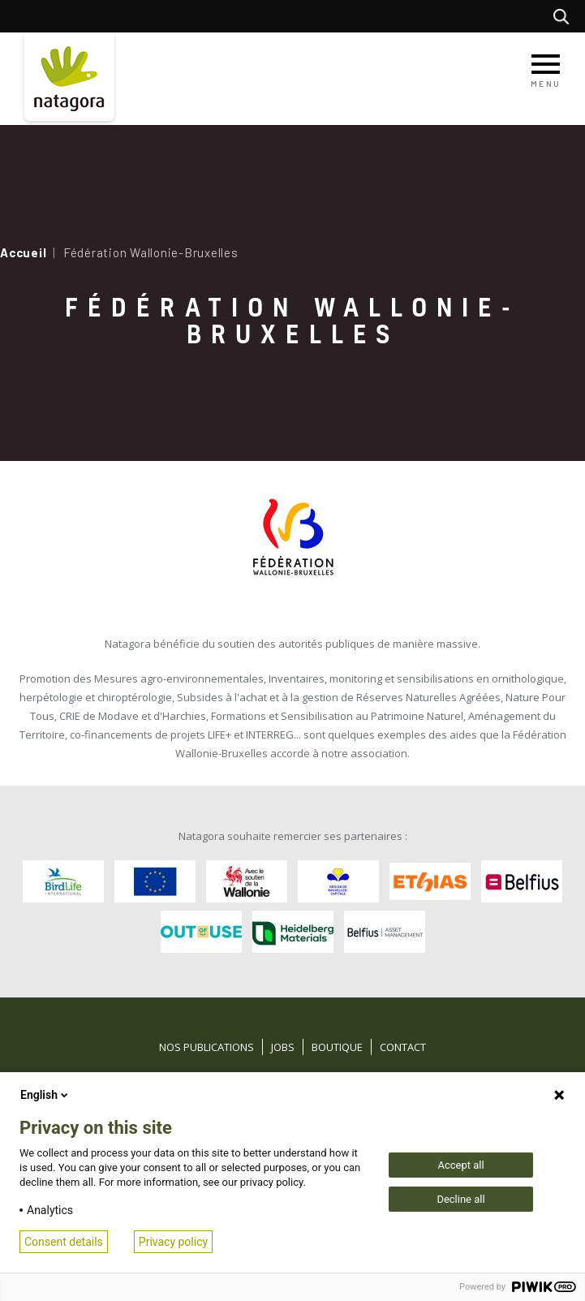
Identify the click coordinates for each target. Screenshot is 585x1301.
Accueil (23, 252)
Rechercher (565, 16)
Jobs (283, 1047)
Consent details (63, 1241)
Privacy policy (173, 1241)
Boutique (337, 1047)
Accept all (460, 1165)
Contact (403, 1047)
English (45, 1094)
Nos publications (206, 1047)
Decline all (460, 1199)
